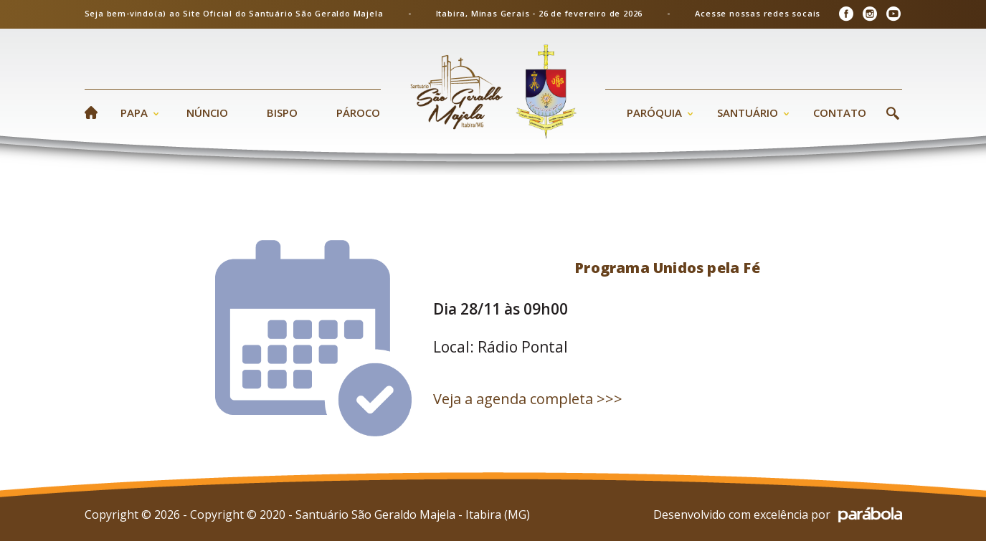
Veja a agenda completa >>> (527, 398)
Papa (134, 112)
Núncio (207, 112)
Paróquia (654, 112)
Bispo (282, 112)
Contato (839, 112)
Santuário (747, 112)
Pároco (358, 112)
